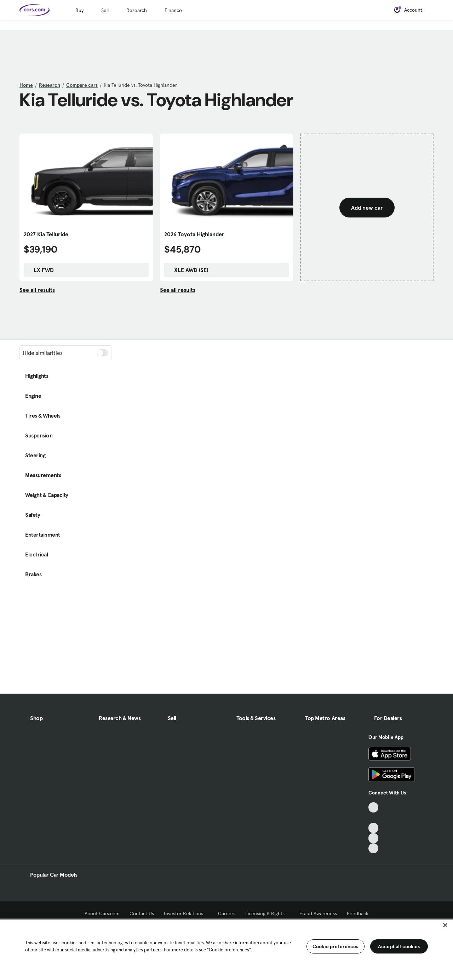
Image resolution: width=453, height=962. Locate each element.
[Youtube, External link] (373, 828)
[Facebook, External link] (373, 818)
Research (136, 10)
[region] (226, 940)
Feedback (357, 913)
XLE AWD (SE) (187, 269)
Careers (226, 913)
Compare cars (82, 85)
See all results (37, 289)
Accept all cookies (399, 946)
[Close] (445, 925)
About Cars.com (102, 913)
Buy (79, 10)
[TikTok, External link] (373, 807)
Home (26, 85)
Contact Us (142, 913)
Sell (105, 10)
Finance (173, 10)
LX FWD (40, 269)
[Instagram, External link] (373, 838)
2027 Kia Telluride (46, 234)
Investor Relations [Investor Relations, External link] (186, 913)
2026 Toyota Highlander (194, 234)
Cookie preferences (335, 946)
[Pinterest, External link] (373, 848)
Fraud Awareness (318, 913)
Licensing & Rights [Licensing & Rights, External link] (267, 913)
